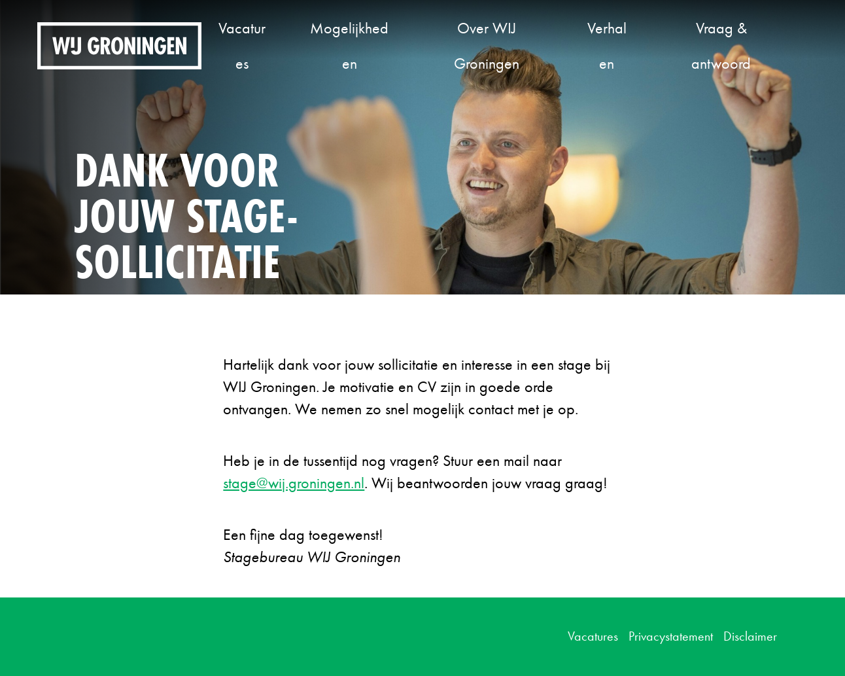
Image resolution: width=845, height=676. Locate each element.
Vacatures (242, 45)
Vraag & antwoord (721, 45)
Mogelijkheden (349, 45)
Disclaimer (750, 636)
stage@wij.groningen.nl (293, 482)
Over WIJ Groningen (486, 45)
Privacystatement (671, 636)
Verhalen (607, 45)
